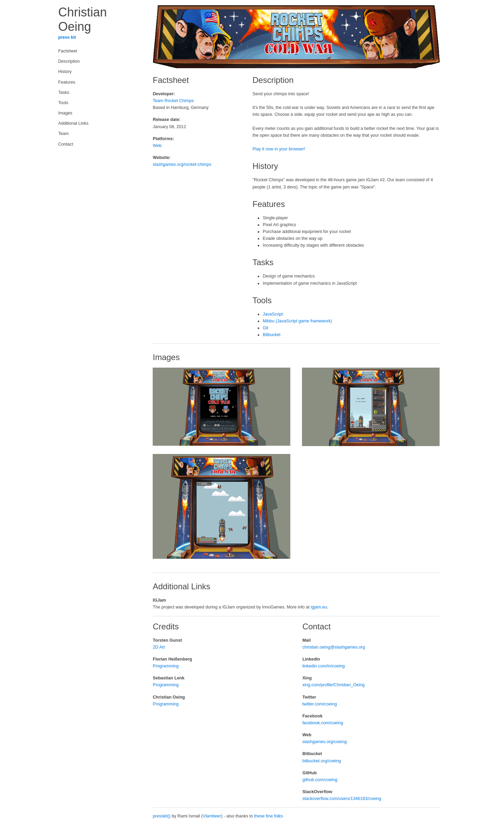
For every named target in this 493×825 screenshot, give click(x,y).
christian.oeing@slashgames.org (333, 647)
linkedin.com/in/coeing (323, 666)
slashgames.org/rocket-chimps (182, 164)
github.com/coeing (319, 779)
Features (66, 82)
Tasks (63, 92)
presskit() (161, 816)
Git (265, 327)
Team (63, 133)
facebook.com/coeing (322, 723)
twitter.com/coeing (319, 704)
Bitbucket (271, 334)
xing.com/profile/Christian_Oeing (333, 684)
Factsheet (67, 51)
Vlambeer (212, 816)
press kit (67, 37)
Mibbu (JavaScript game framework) (297, 321)
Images (65, 113)
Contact (65, 144)
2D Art (159, 647)
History (65, 71)
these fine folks (268, 816)
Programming (166, 666)
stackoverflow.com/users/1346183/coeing (341, 798)
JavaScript (273, 314)
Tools (63, 102)
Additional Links (73, 123)
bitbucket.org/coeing (321, 761)
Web (157, 145)
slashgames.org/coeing (324, 741)
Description (69, 61)
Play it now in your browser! (278, 149)
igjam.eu (319, 607)
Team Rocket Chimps (173, 100)
